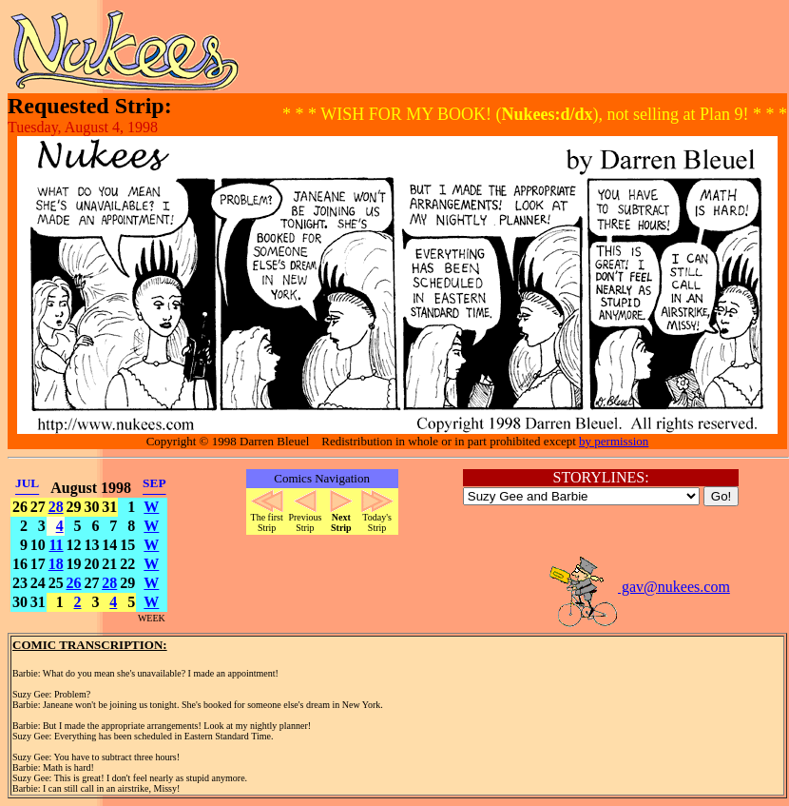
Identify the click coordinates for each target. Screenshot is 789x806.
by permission (613, 441)
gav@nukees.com (639, 587)
